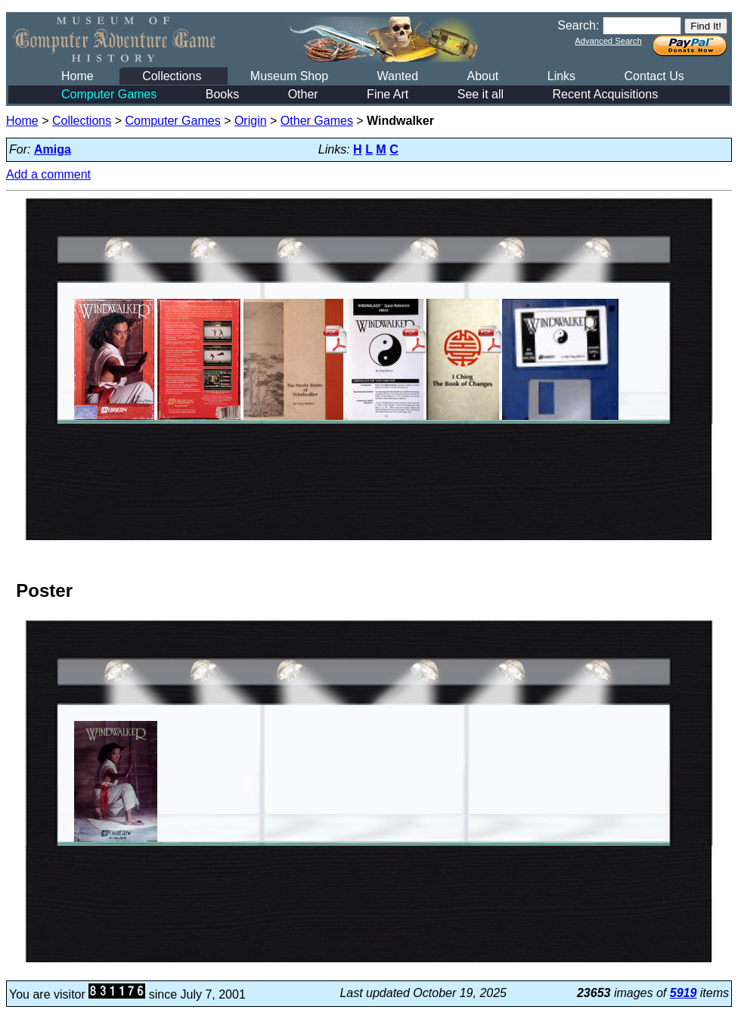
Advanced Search (608, 40)
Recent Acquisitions (606, 94)
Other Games (317, 120)
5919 (683, 992)
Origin (250, 120)
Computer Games (109, 94)
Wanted (397, 76)
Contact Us (654, 76)
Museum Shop (289, 76)
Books (222, 94)
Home (77, 76)
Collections (171, 76)
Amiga (52, 149)
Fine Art (387, 94)
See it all (480, 94)
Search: (578, 25)
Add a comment (48, 174)
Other (303, 94)
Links (561, 76)
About (482, 76)
